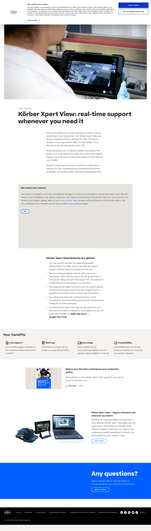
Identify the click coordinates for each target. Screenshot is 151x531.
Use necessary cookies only (133, 11)
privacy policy (65, 200)
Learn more (99, 441)
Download (72, 386)
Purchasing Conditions (57, 512)
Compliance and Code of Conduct (82, 512)
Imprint (18, 512)
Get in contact (100, 489)
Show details (32, 20)
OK (25, 211)
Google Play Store (58, 317)
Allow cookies (133, 5)
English (142, 512)
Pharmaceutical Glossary (108, 512)
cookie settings (74, 203)
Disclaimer (28, 512)
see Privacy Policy (68, 15)
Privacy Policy (41, 512)
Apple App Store (79, 314)
